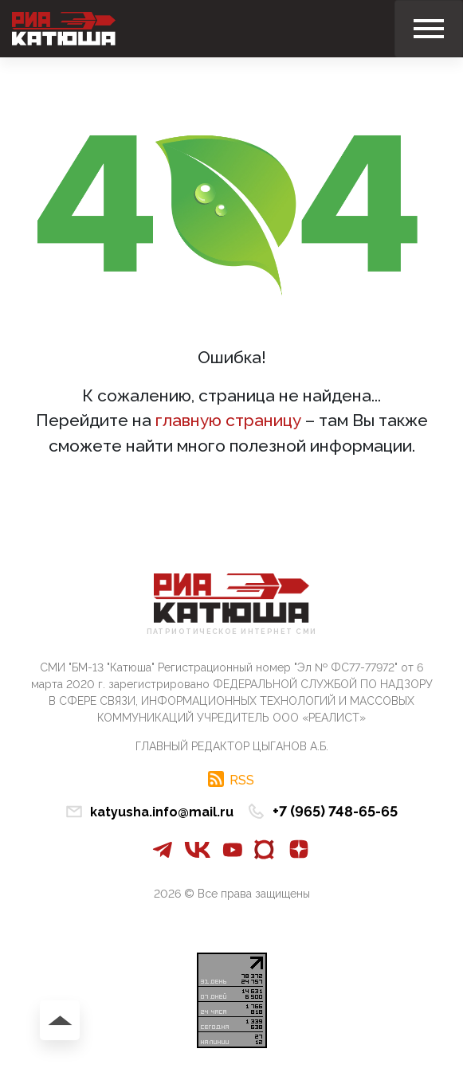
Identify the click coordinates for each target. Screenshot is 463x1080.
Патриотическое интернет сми (232, 632)
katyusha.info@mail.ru (161, 812)
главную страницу (228, 420)
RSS (242, 780)
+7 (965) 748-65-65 (335, 811)
